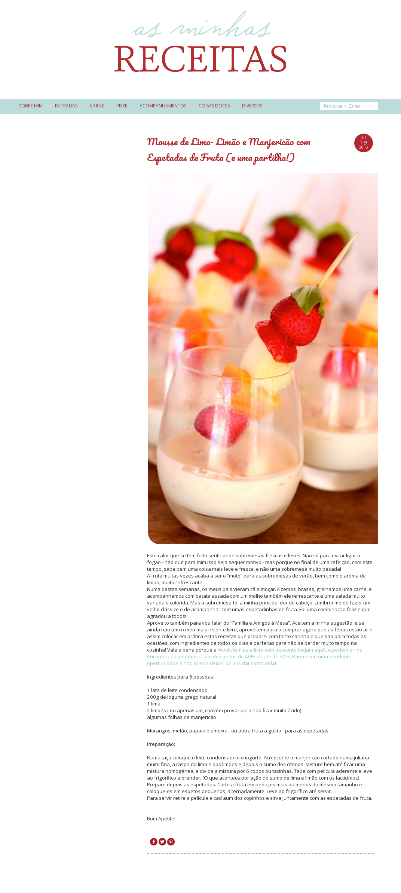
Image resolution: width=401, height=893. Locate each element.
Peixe (121, 106)
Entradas (66, 106)
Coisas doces (214, 106)
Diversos (252, 106)
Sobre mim (31, 106)
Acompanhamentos (163, 106)
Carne (97, 106)
